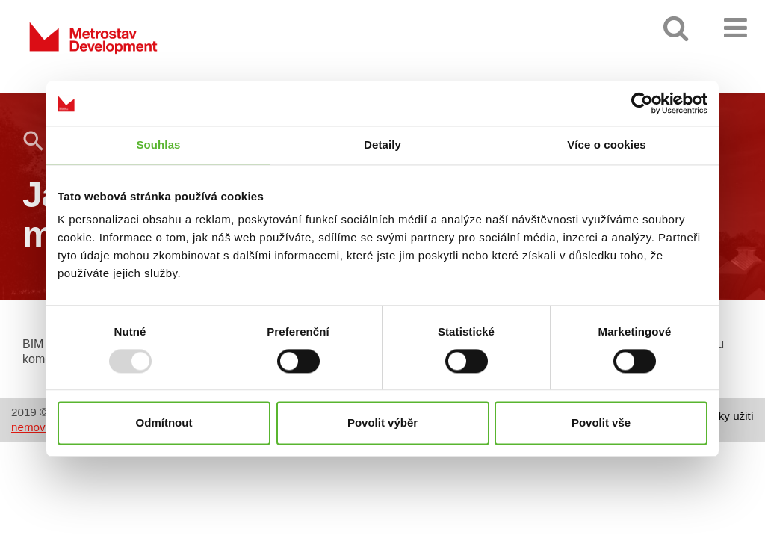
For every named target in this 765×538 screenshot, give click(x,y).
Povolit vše (601, 423)
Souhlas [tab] (158, 144)
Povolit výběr (382, 423)
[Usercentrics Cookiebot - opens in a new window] (642, 103)
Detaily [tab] (382, 144)
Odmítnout (164, 423)
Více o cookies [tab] (606, 144)
